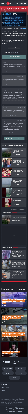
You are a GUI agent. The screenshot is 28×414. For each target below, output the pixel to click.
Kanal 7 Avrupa (16, 408)
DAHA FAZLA (22, 289)
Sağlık (8, 373)
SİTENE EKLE (13, 209)
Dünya (20, 368)
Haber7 (11, 411)
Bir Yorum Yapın (14, 57)
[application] (14, 19)
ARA (16, 3)
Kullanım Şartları (5, 387)
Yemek (15, 377)
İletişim (3, 394)
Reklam (3, 390)
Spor (20, 373)
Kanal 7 (6, 408)
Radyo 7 (11, 408)
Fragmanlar (8, 368)
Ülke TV (21, 408)
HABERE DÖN (21, 209)
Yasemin (19, 411)
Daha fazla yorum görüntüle (14, 138)
